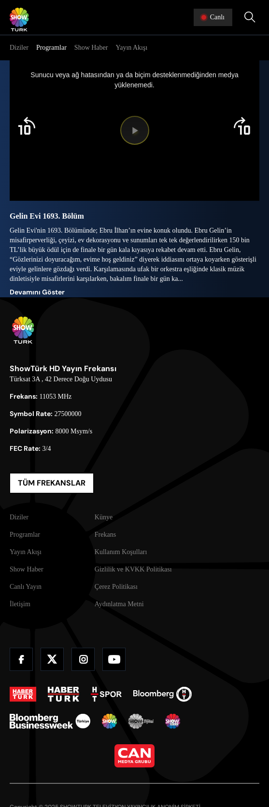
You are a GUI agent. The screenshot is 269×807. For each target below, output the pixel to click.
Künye (104, 517)
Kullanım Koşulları (121, 552)
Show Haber (91, 47)
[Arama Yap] (249, 17)
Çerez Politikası (116, 586)
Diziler (19, 47)
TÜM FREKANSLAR (51, 483)
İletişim (20, 604)
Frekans (105, 534)
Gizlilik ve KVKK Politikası (133, 569)
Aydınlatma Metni (119, 604)
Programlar (51, 47)
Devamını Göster (37, 292)
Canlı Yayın (26, 586)
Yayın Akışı (131, 47)
